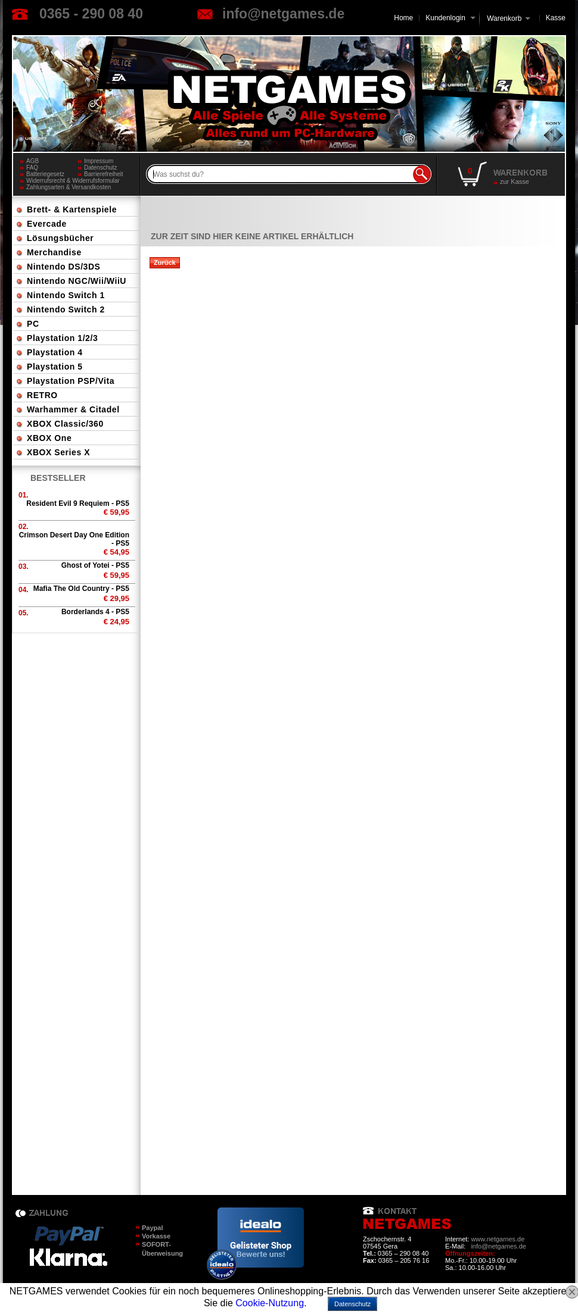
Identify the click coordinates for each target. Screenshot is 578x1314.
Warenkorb (504, 17)
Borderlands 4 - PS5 (95, 612)
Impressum (98, 161)
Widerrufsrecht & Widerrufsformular (73, 180)
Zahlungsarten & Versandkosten (68, 187)
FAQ (32, 167)
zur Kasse (514, 181)
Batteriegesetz (45, 174)
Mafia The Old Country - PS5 (81, 588)
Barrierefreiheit (103, 174)
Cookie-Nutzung (269, 1303)
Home (403, 18)
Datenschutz (100, 167)
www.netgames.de (497, 1239)
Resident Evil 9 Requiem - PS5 (77, 503)
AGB (32, 161)
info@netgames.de (283, 13)
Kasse (555, 18)
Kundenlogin (450, 18)
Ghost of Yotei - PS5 (95, 565)
